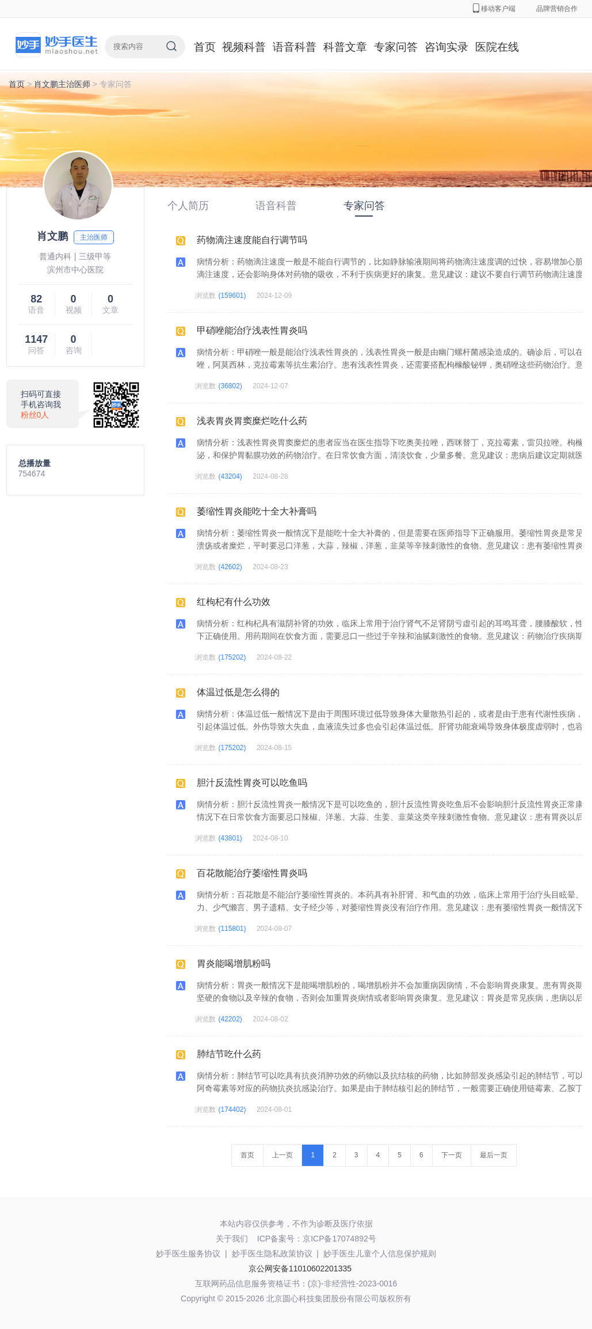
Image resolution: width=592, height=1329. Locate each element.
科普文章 (345, 47)
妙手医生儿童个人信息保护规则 (379, 1253)
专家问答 (396, 47)
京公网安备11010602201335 (300, 1268)
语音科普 (294, 47)
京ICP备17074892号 (339, 1238)
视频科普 (244, 47)
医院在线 (497, 47)
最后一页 (493, 1155)
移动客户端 (494, 9)
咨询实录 (446, 47)
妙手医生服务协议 (188, 1253)
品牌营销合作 (557, 9)
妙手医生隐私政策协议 (272, 1253)
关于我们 (232, 1238)
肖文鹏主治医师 (62, 84)
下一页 (451, 1155)
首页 (205, 47)
